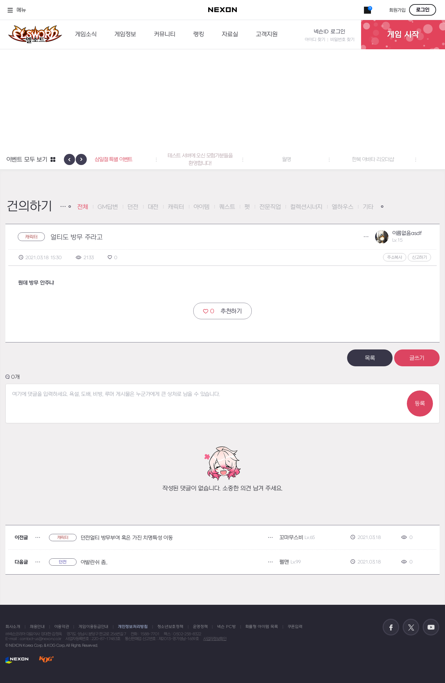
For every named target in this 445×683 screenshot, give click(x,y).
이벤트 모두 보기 (26, 159)
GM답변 (108, 207)
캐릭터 (176, 207)
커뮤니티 (164, 34)
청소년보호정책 (170, 626)
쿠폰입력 (295, 626)
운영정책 (200, 626)
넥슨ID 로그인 (330, 32)
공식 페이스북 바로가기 (391, 627)
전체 (82, 207)
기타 (368, 207)
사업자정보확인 (214, 639)
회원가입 (397, 10)
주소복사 (394, 257)
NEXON (17, 660)
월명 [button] (309, 159)
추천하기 (222, 311)
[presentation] (69, 159)
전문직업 (270, 207)
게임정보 (125, 34)
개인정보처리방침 (133, 626)
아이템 (201, 207)
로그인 (422, 10)
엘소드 (33, 34)
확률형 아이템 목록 (261, 626)
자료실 (230, 34)
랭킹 (198, 34)
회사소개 (12, 626)
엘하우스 (342, 207)
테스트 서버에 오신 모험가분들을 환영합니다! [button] (222, 159)
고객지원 (266, 34)
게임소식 (86, 34)
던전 (132, 207)
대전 (153, 207)
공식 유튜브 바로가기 (431, 627)
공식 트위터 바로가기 (411, 627)
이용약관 (61, 626)
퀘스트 (227, 207)
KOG (46, 660)
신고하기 (419, 257)
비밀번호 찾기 (342, 39)
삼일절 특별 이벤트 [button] (136, 159)
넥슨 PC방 (226, 626)
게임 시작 (403, 34)
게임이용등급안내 (93, 626)
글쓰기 (416, 358)
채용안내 (37, 626)
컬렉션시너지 (306, 207)
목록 (370, 358)
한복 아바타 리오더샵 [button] (395, 159)
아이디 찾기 (315, 39)
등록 (420, 404)
